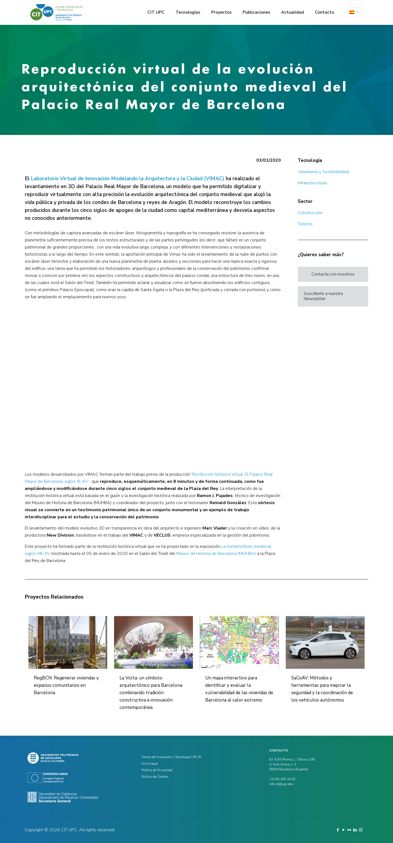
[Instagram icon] (361, 830)
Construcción (310, 213)
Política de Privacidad (156, 770)
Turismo (305, 224)
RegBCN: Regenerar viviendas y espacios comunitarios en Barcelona (66, 685)
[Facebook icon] (338, 830)
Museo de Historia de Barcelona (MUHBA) (216, 554)
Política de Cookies (155, 776)
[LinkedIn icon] (355, 830)
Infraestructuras (312, 183)
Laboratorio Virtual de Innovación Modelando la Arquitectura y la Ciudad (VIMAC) (127, 178)
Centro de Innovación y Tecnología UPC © (171, 757)
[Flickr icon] (349, 830)
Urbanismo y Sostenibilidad (323, 172)
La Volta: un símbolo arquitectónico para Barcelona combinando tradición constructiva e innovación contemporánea (151, 693)
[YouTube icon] (343, 830)
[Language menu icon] (353, 12)
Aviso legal (149, 763)
